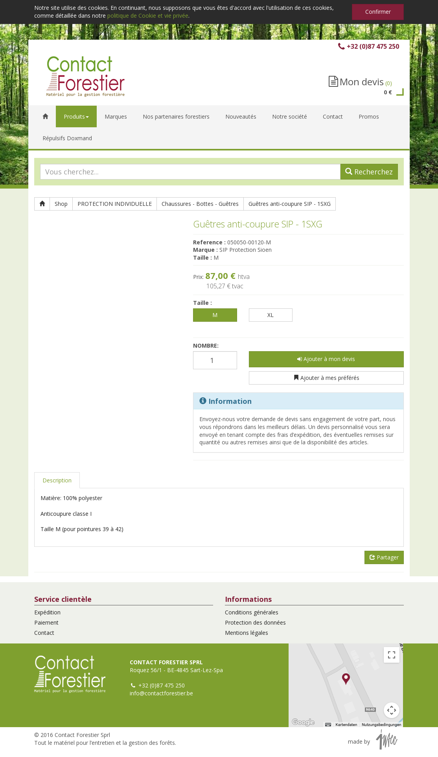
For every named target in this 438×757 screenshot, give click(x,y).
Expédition (47, 612)
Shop (61, 203)
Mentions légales (246, 632)
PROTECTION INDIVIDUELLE (114, 203)
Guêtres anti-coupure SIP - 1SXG (289, 203)
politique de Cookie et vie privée (147, 15)
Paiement (46, 622)
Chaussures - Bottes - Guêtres (200, 203)
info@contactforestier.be (161, 693)
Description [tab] (57, 480)
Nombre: (206, 345)
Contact (44, 632)
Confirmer (378, 11)
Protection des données (255, 622)
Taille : (202, 302)
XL (270, 315)
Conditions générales (251, 612)
